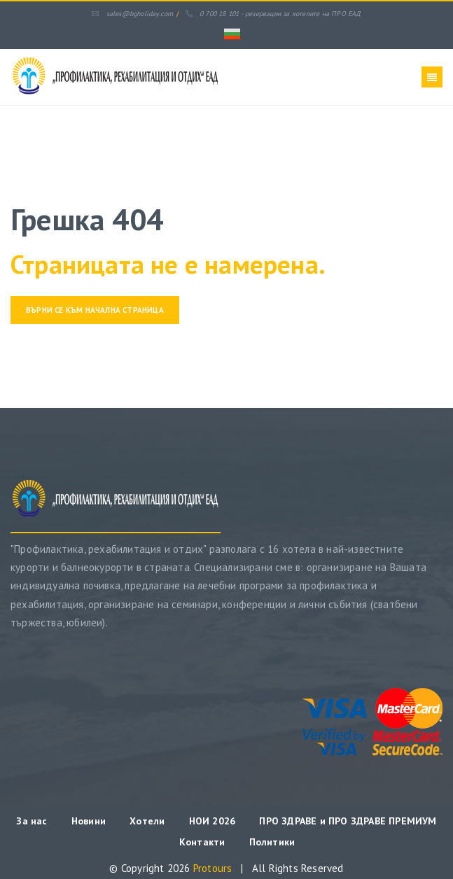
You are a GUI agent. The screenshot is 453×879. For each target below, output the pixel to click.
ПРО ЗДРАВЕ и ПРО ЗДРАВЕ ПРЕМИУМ (347, 821)
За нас (31, 821)
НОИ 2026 (214, 821)
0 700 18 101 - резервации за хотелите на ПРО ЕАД (273, 13)
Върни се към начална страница (95, 310)
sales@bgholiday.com (132, 13)
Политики (272, 842)
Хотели (147, 821)
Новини (88, 821)
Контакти (202, 842)
